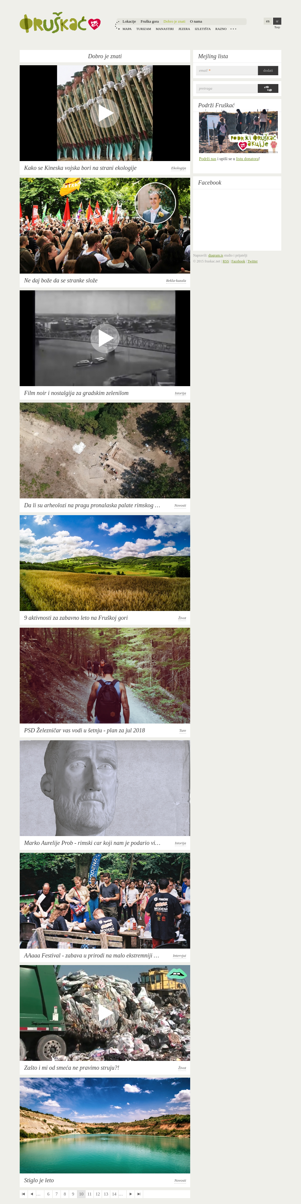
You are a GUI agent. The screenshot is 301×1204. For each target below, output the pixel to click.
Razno (221, 29)
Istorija (180, 393)
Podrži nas (207, 159)
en (267, 21)
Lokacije (129, 21)
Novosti (180, 505)
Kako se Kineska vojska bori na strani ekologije (80, 168)
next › (131, 1194)
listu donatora (247, 159)
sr (277, 21)
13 (106, 1194)
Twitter (252, 261)
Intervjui (179, 955)
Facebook (209, 182)
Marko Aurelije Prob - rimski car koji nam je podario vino (92, 843)
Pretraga (205, 88)
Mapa (127, 29)
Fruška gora (150, 21)
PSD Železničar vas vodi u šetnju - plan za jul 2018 (84, 730)
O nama (196, 21)
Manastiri (165, 29)
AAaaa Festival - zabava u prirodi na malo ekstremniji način (95, 955)
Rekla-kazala (176, 280)
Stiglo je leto (39, 1180)
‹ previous (32, 1194)
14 (114, 1194)
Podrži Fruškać (216, 105)
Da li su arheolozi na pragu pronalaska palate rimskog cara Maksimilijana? (114, 505)
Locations (233, 29)
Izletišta (203, 29)
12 (98, 1194)
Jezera (184, 29)
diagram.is (215, 255)
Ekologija (178, 168)
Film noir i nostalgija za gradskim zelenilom (76, 393)
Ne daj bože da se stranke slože (61, 280)
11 (89, 1194)
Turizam (143, 29)
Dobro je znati (174, 21)
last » (139, 1194)
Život (182, 618)
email (204, 70)
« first (24, 1194)
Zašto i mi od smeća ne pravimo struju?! (71, 1067)
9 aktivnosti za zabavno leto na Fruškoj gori (76, 617)
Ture (182, 730)
